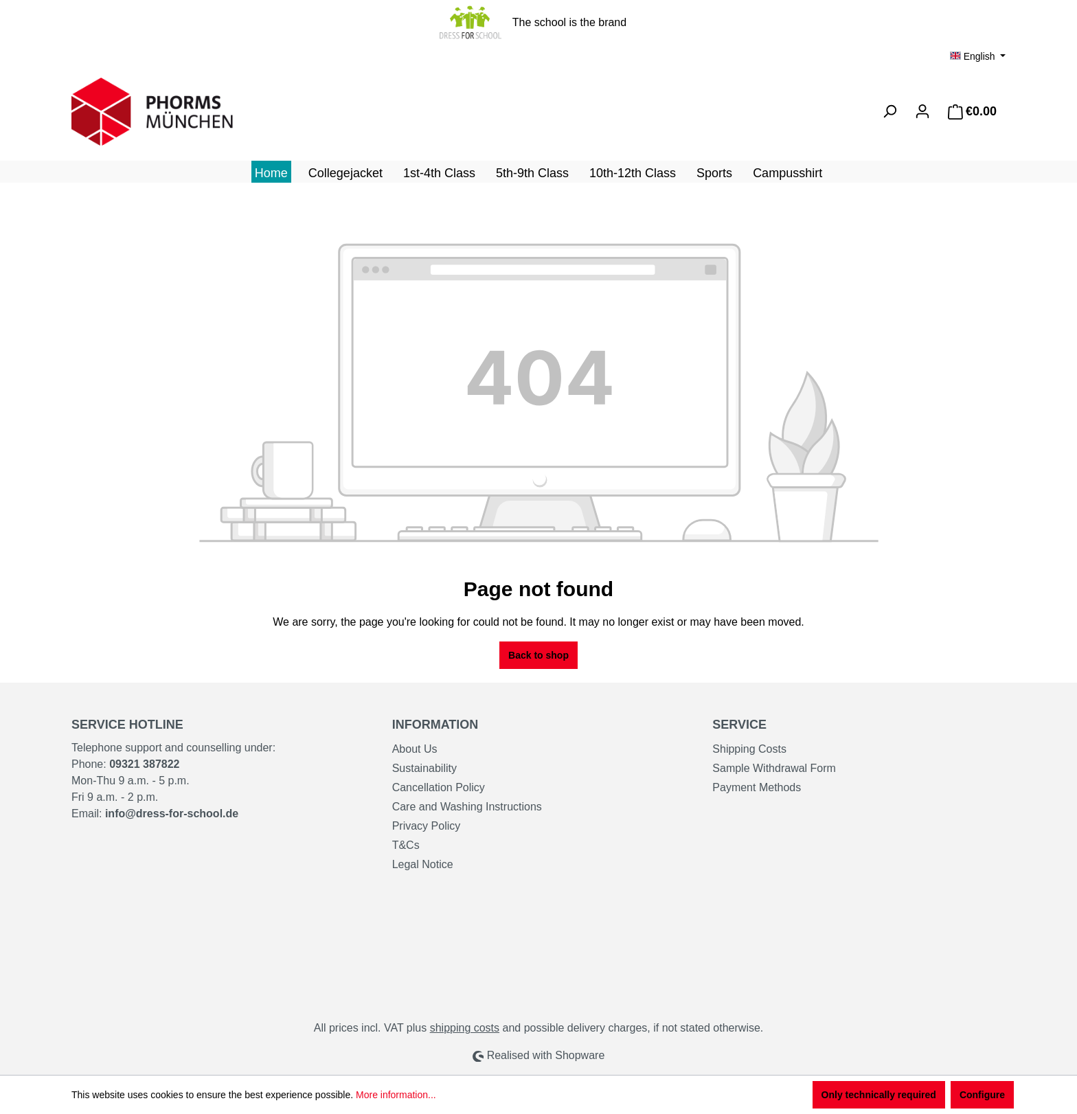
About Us (415, 749)
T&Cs (406, 845)
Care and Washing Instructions (467, 806)
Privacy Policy (426, 826)
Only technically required (878, 1094)
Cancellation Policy (438, 787)
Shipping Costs (749, 749)
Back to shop (538, 655)
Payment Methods (756, 787)
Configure (982, 1094)
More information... (396, 1094)
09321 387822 (144, 764)
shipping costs (464, 1028)
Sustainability (424, 768)
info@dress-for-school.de (171, 813)
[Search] (889, 111)
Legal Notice (422, 864)
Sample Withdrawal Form (774, 768)
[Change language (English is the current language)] (978, 56)
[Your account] (922, 111)
